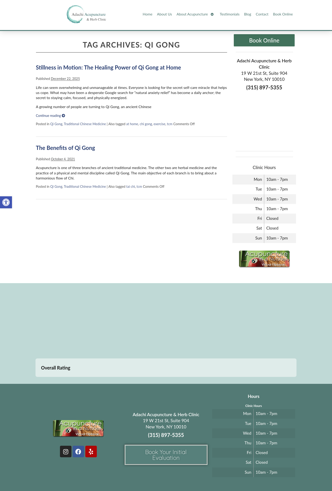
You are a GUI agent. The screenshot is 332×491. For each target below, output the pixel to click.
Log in (254, 476)
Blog (247, 14)
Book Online (283, 14)
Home (147, 14)
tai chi (130, 186)
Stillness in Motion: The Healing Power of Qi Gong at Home (108, 67)
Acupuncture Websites (85, 476)
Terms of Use (196, 476)
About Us (164, 14)
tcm (169, 124)
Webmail (236, 476)
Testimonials (229, 14)
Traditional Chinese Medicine (85, 124)
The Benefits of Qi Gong (65, 147)
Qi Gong (56, 124)
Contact (262, 14)
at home (132, 124)
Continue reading (50, 116)
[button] (6, 202)
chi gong (146, 124)
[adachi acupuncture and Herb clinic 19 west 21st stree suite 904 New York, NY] (166, 321)
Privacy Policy (216, 476)
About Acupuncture (192, 14)
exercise (159, 124)
